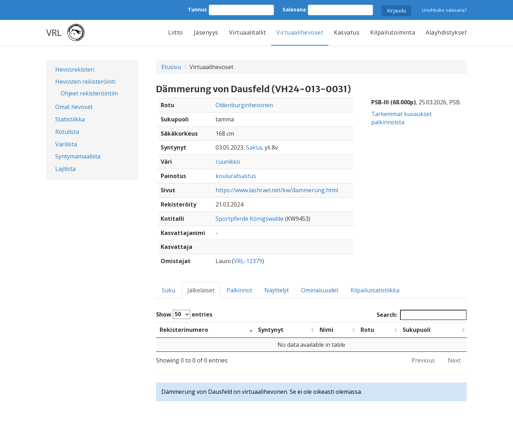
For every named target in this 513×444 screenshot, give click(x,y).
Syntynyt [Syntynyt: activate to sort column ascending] (271, 330)
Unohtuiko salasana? (444, 10)
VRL (54, 32)
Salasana (294, 9)
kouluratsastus (236, 176)
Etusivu (171, 67)
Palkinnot (239, 290)
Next (454, 360)
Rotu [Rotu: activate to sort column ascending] (367, 330)
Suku (168, 290)
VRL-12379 (248, 261)
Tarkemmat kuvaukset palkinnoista (401, 118)
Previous (423, 360)
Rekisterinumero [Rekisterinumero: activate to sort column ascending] (184, 330)
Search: (422, 315)
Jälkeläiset (200, 290)
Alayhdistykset (446, 32)
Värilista (66, 144)
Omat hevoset (74, 107)
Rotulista (67, 132)
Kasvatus (346, 32)
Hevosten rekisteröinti (85, 81)
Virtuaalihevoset (299, 32)
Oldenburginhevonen (244, 105)
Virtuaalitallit (247, 32)
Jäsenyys (206, 32)
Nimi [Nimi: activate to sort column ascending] (326, 330)
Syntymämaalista (77, 156)
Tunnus (197, 9)
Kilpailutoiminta (392, 32)
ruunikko (228, 162)
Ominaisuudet (319, 290)
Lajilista (65, 169)
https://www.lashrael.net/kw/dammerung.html (277, 190)
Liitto (175, 32)
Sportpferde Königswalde (250, 219)
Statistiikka (70, 119)
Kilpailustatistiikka (375, 290)
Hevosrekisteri (74, 69)
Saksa (254, 147)
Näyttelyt (276, 290)
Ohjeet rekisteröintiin (89, 93)
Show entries (184, 314)
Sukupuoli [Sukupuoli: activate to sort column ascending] (417, 330)
